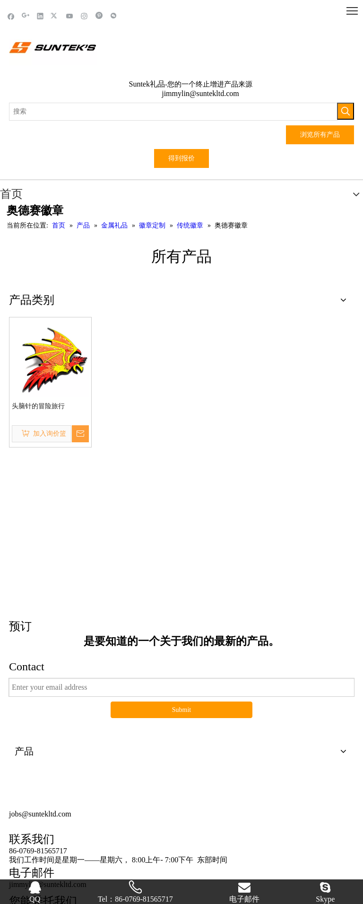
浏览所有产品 (320, 134)
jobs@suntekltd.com (40, 749)
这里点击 (181, 506)
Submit (181, 644)
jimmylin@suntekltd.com (200, 93)
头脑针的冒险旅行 (38, 406)
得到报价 (181, 158)
